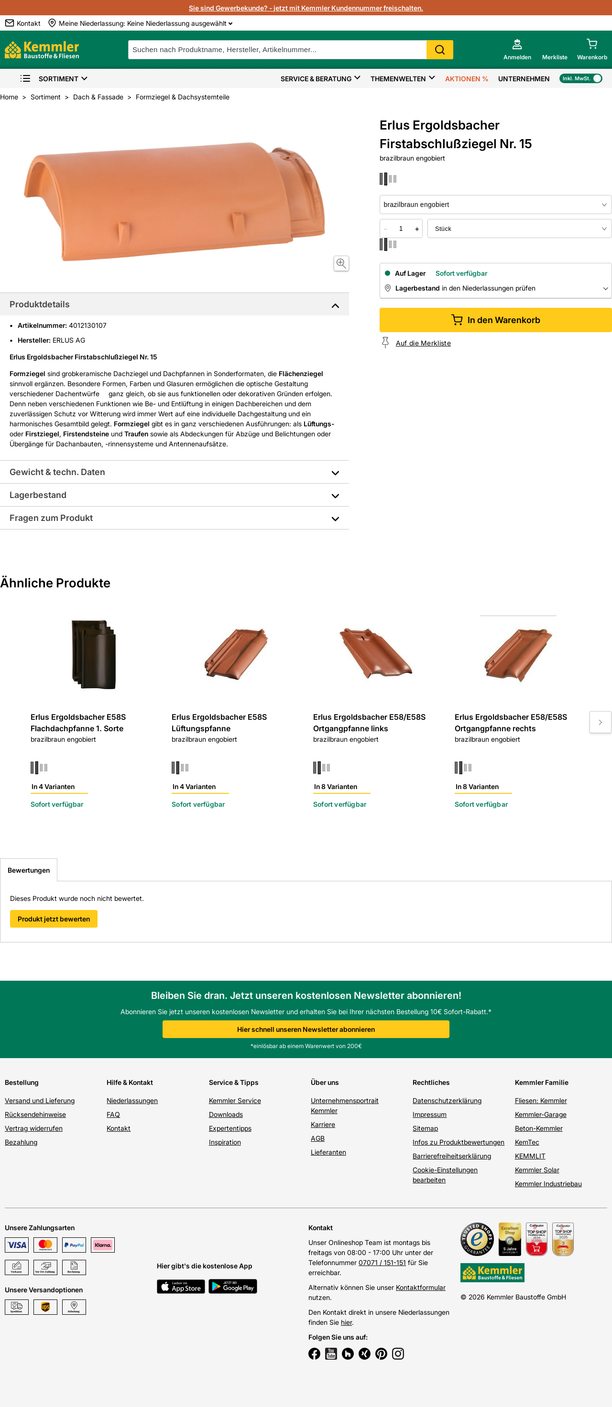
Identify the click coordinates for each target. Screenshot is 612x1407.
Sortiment (49, 79)
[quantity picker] (401, 228)
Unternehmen (524, 79)
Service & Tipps (234, 1082)
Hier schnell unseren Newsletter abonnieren (306, 1029)
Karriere (323, 1124)
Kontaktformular (421, 1287)
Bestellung (22, 1082)
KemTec (527, 1142)
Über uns (325, 1082)
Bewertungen (29, 870)
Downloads (226, 1114)
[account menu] (517, 50)
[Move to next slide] (601, 722)
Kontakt (119, 1128)
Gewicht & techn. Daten (57, 472)
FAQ (113, 1114)
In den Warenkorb (495, 320)
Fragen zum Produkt (51, 518)
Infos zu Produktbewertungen (458, 1142)
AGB (318, 1138)
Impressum (430, 1114)
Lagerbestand (38, 495)
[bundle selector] (519, 228)
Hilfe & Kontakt (130, 1082)
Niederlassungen (132, 1100)
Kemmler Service (235, 1100)
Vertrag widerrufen (34, 1128)
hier (346, 1322)
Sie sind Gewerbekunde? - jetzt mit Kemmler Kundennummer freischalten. (306, 8)
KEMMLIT (530, 1156)
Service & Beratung (316, 79)
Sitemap (425, 1128)
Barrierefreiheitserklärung (452, 1156)
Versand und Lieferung (40, 1100)
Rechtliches (431, 1082)
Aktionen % (467, 79)
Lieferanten (328, 1152)
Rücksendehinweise (35, 1114)
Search (439, 49)
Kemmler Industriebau (548, 1184)
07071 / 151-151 (382, 1262)
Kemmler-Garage (541, 1114)
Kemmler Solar (537, 1170)
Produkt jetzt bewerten (54, 919)
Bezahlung (21, 1142)
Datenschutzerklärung (447, 1100)
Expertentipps (230, 1128)
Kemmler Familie (541, 1082)
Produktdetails (40, 304)
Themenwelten (398, 79)
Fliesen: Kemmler (541, 1100)
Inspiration (225, 1142)
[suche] (290, 49)
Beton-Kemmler (539, 1128)
